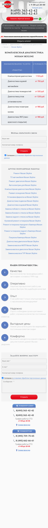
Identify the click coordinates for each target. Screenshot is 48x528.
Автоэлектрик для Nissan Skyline (22, 185)
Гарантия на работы (12, 28)
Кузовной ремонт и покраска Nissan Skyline (23, 221)
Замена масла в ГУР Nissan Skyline (22, 253)
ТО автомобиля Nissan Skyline (22, 177)
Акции (24, 31)
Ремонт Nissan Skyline (23, 173)
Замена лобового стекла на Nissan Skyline (22, 209)
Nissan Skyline (16, 47)
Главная (4, 44)
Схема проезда (24, 425)
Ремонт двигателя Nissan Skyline (22, 181)
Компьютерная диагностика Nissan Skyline (23, 189)
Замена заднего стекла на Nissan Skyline (23, 217)
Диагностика (15, 44)
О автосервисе (9, 25)
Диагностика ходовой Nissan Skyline (22, 205)
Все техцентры (22, 25)
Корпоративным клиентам (33, 28)
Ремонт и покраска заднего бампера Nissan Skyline (22, 232)
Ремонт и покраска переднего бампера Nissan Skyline (22, 226)
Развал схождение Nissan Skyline (23, 193)
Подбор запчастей (37, 25)
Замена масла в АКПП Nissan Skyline (23, 245)
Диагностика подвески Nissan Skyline (23, 201)
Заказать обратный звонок (20, 19)
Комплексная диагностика (32, 44)
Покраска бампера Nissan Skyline (23, 238)
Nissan (6, 47)
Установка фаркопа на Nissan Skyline (22, 197)
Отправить (24, 151)
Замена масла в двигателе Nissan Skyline (23, 249)
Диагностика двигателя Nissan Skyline (23, 241)
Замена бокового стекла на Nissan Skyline (22, 213)
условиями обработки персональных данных (29, 378)
